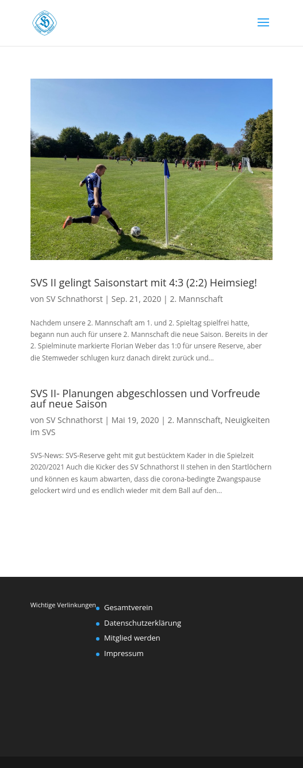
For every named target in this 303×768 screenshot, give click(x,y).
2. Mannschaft (196, 298)
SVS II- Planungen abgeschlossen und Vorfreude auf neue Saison (145, 398)
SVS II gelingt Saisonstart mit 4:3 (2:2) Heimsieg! (143, 282)
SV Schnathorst (74, 298)
